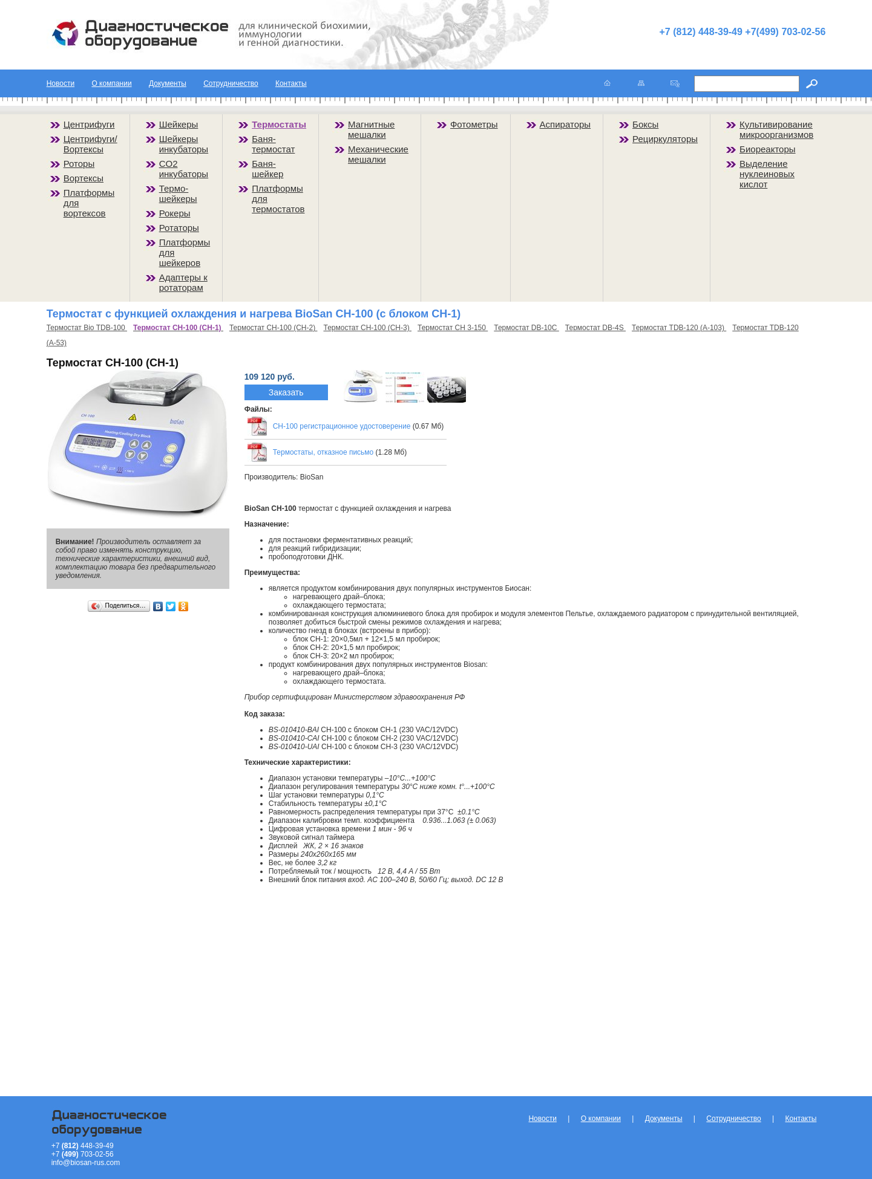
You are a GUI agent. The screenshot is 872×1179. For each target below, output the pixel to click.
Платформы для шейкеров (185, 252)
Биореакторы (767, 149)
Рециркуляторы (665, 139)
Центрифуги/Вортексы (90, 144)
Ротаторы (179, 227)
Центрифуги (89, 124)
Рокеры (175, 213)
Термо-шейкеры (178, 193)
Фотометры (474, 124)
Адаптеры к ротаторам (183, 282)
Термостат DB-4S (595, 327)
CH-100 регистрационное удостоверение (342, 426)
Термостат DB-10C (526, 327)
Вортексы (83, 178)
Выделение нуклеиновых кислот (767, 173)
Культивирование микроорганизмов (776, 129)
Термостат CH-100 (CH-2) (273, 327)
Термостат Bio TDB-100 (87, 327)
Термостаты (279, 124)
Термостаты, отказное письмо (323, 452)
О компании (111, 83)
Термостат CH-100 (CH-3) (367, 327)
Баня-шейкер (267, 168)
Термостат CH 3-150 (453, 327)
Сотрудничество (230, 83)
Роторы (79, 163)
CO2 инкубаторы (184, 168)
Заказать (286, 392)
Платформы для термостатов (278, 198)
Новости (60, 83)
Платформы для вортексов (89, 202)
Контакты (291, 83)
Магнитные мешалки (371, 129)
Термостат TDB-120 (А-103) (679, 327)
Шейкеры (178, 124)
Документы (167, 83)
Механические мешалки (378, 154)
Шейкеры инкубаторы (184, 144)
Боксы (645, 124)
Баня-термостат (273, 144)
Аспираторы (565, 124)
